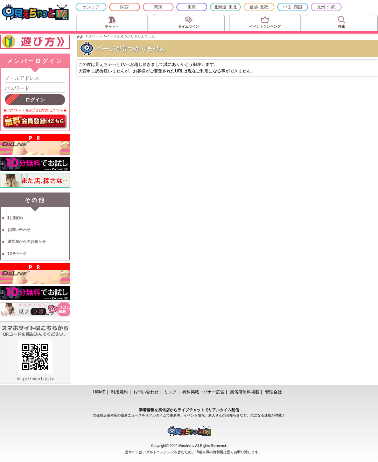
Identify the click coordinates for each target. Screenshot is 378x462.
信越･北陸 (259, 7)
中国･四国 (292, 7)
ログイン (35, 100)
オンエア (91, 7)
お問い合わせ (18, 229)
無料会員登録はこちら (35, 121)
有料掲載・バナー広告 (203, 392)
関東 (158, 7)
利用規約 (15, 218)
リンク (170, 392)
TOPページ (17, 253)
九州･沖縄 (326, 7)
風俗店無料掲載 (244, 392)
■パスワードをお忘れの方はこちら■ (35, 110)
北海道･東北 (225, 7)
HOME (99, 392)
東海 (192, 7)
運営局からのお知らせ (26, 241)
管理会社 (273, 392)
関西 (124, 7)
